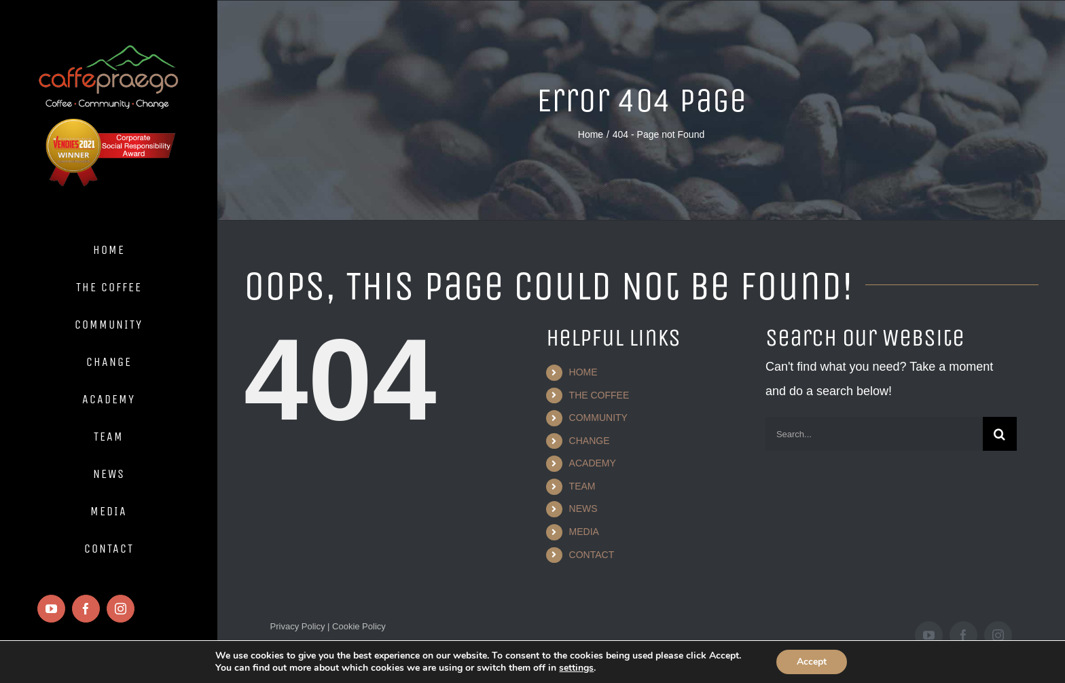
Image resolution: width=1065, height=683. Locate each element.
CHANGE (589, 440)
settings (576, 668)
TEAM (582, 486)
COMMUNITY (598, 417)
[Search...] (874, 434)
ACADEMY (592, 463)
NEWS (583, 508)
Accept (812, 661)
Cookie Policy (357, 626)
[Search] (1000, 434)
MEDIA (584, 531)
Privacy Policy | (300, 626)
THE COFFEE (599, 395)
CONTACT (592, 554)
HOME (583, 372)
